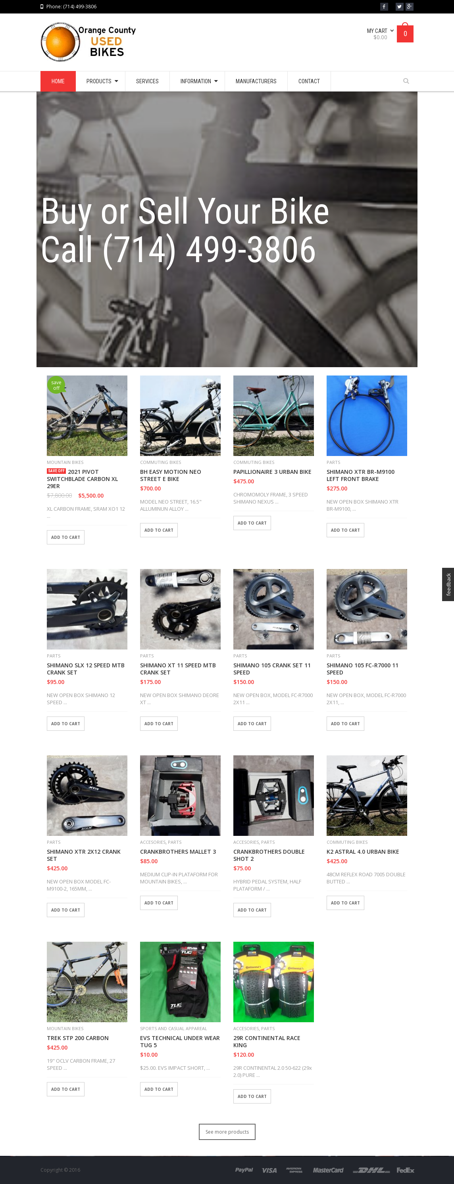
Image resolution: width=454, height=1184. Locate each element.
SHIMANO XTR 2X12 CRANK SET (84, 855)
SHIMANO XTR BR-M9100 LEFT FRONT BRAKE (360, 475)
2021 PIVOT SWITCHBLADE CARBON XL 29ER (82, 479)
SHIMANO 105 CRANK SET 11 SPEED (272, 669)
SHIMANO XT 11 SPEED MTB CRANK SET (178, 669)
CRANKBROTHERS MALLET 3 (178, 851)
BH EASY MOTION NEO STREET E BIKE (170, 475)
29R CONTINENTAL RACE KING (266, 1042)
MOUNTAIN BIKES (65, 462)
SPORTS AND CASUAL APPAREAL (173, 1028)
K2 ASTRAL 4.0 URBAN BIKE (363, 851)
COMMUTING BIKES (160, 462)
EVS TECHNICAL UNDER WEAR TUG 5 (180, 1042)
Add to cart (65, 537)
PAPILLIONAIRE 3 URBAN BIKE (272, 471)
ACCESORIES (152, 842)
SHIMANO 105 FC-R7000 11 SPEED (362, 669)
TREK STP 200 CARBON (78, 1038)
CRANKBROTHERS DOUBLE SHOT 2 (269, 855)
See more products (227, 1131)
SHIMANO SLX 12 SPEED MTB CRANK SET (86, 669)
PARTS (333, 462)
